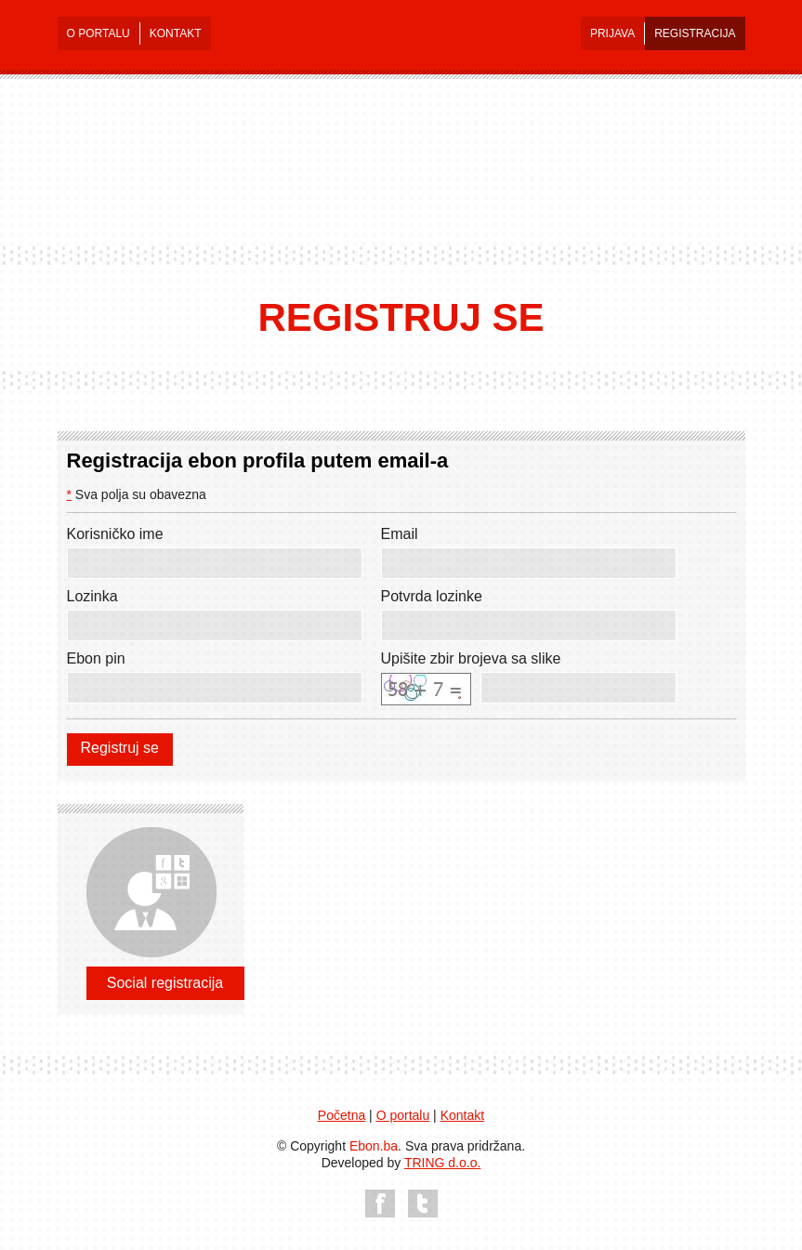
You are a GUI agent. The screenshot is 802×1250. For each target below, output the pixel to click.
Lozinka (92, 596)
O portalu (403, 1115)
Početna (341, 1115)
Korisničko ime (115, 534)
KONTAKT (176, 33)
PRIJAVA (612, 33)
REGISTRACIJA (694, 33)
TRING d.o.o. (442, 1162)
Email (399, 534)
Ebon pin (96, 658)
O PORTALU (98, 33)
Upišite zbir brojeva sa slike (471, 658)
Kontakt (462, 1115)
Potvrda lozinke (431, 596)
